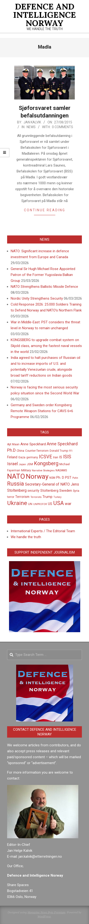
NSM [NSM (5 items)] (52, 477)
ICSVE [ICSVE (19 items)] (45, 457)
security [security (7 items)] (33, 490)
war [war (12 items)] (68, 503)
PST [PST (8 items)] (68, 477)
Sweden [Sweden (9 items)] (65, 490)
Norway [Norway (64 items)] (37, 476)
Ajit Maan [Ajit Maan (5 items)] (13, 444)
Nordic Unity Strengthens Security (37, 298)
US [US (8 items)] (50, 504)
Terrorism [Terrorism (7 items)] (22, 497)
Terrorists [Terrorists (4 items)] (36, 497)
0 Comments (62, 127)
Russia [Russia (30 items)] (15, 484)
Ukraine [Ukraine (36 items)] (17, 503)
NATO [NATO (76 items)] (16, 476)
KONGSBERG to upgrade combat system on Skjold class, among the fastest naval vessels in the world (46, 346)
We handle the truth (26, 537)
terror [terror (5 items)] (10, 497)
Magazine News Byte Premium (46, 912)
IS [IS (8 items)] (60, 457)
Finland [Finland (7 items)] (12, 457)
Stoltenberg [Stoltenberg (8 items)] (49, 490)
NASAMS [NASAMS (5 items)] (61, 470)
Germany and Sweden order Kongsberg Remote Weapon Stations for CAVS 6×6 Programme (42, 411)
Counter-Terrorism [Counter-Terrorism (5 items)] (37, 450)
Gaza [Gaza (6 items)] (21, 457)
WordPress (44, 916)
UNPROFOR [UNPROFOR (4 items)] (40, 504)
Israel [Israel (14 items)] (12, 463)
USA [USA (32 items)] (58, 503)
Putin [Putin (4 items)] (75, 477)
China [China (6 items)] (20, 450)
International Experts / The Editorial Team (43, 531)
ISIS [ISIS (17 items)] (67, 457)
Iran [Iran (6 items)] (55, 457)
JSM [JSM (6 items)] (30, 464)
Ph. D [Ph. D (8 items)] (60, 477)
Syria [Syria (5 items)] (76, 490)
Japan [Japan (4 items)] (22, 464)
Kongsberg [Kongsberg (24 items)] (46, 463)
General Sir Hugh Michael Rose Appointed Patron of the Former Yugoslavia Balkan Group (43, 275)
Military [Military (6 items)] (26, 470)
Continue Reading (44, 210)
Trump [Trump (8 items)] (47, 497)
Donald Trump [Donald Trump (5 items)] (59, 450)
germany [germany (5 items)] (32, 457)
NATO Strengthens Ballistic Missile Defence (44, 286)
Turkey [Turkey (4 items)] (57, 497)
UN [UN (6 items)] (30, 504)
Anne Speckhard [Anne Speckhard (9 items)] (33, 444)
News (31, 127)
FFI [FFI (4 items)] (70, 450)
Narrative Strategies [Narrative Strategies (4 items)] (43, 470)
